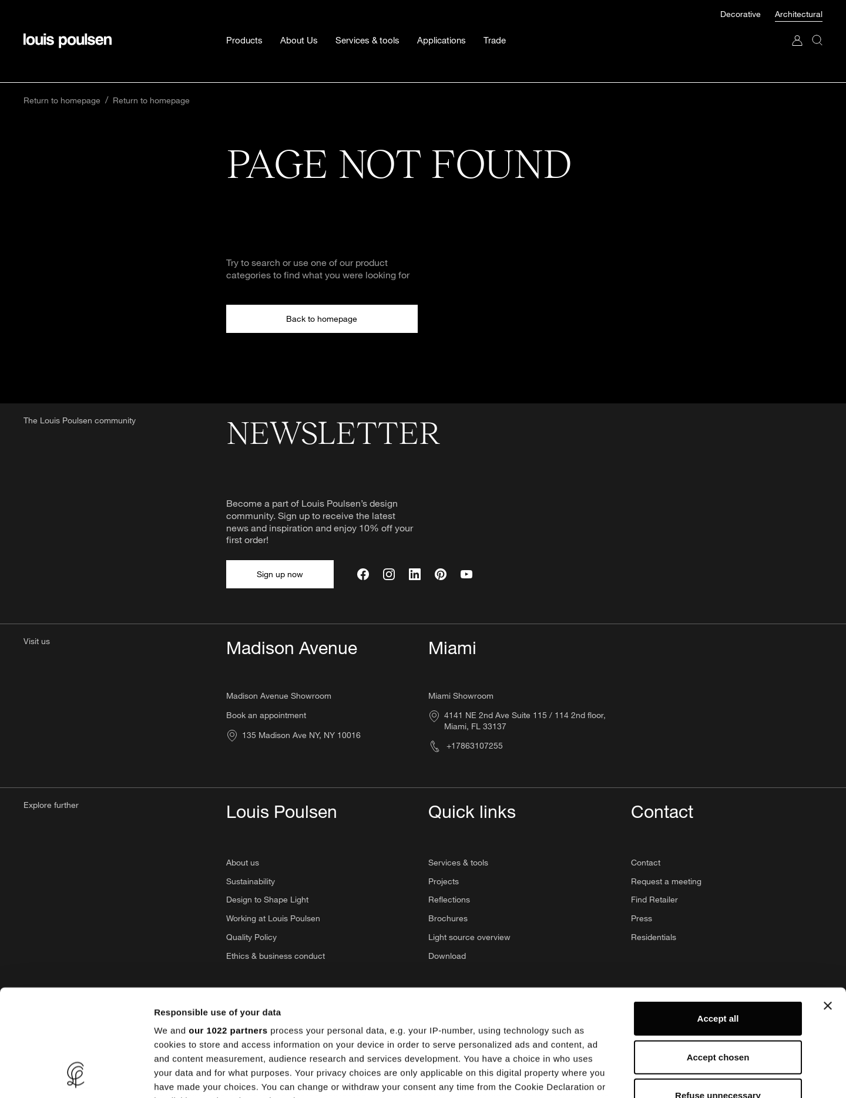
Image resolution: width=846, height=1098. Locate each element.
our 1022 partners (228, 930)
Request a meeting (666, 881)
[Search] (817, 51)
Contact (645, 862)
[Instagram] (389, 574)
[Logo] (68, 40)
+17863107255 (465, 745)
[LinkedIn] (415, 574)
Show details (616, 1075)
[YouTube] (466, 574)
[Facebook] (363, 574)
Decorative (741, 14)
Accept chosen (718, 957)
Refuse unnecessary (718, 996)
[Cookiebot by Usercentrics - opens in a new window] (76, 1075)
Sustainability (250, 881)
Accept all (718, 919)
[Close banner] (828, 906)
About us (242, 862)
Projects (443, 881)
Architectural (798, 14)
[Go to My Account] (797, 51)
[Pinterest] (440, 574)
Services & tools (458, 862)
